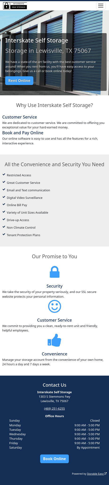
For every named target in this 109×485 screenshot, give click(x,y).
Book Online (54, 458)
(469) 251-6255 (54, 408)
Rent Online (19, 80)
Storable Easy (97, 473)
